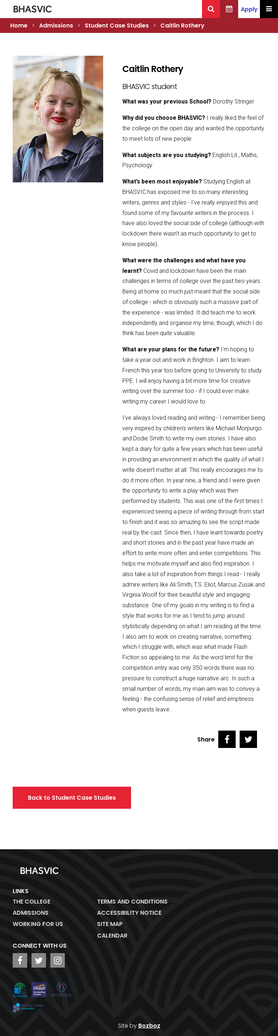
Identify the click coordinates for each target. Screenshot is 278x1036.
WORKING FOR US (38, 924)
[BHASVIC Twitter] (38, 960)
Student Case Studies (117, 25)
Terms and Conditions (132, 901)
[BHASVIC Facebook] (20, 960)
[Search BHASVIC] (211, 9)
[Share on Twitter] (248, 739)
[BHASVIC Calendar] (229, 9)
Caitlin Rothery (182, 25)
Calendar (112, 935)
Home (19, 25)
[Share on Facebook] (227, 739)
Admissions (56, 25)
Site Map (110, 924)
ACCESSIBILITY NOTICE (129, 913)
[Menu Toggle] (269, 9)
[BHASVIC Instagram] (57, 960)
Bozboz (149, 1026)
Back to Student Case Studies (72, 798)
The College (31, 901)
